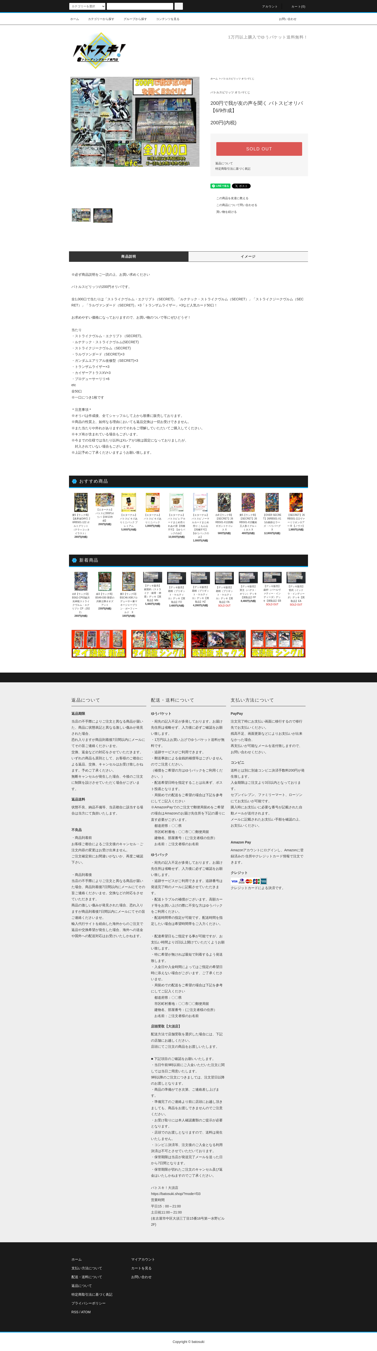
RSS (75, 1312)
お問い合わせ (285, 19)
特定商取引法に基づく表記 (232, 168)
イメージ (248, 256)
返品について (224, 163)
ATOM (86, 1312)
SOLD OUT (259, 149)
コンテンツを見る (164, 19)
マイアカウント (143, 1259)
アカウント (267, 6)
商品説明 (128, 256)
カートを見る (141, 1268)
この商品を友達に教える (229, 198)
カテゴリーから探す (98, 19)
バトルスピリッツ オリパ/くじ (237, 78)
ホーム (74, 19)
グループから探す (132, 19)
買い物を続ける (223, 212)
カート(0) (296, 6)
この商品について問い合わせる (233, 205)
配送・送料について (86, 1277)
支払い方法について (86, 1268)
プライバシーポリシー (88, 1303)
